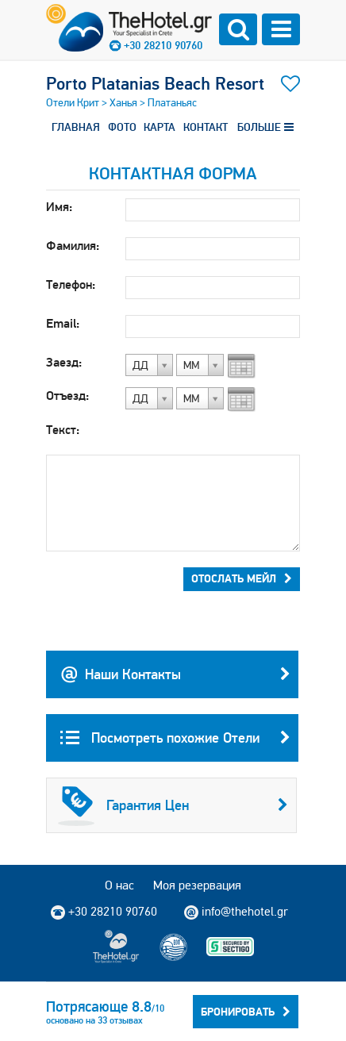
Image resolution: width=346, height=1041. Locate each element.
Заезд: (64, 362)
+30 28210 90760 (163, 45)
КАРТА (159, 127)
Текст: (62, 429)
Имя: (59, 206)
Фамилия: (72, 245)
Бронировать (245, 1012)
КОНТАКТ (205, 127)
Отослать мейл (241, 578)
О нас (119, 885)
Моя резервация (197, 885)
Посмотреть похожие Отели (175, 738)
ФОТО (122, 127)
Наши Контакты (175, 674)
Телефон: (70, 284)
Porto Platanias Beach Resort (155, 83)
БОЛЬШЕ (265, 127)
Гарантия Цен (173, 805)
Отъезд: (67, 395)
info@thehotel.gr (236, 912)
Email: (62, 323)
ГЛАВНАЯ (76, 127)
